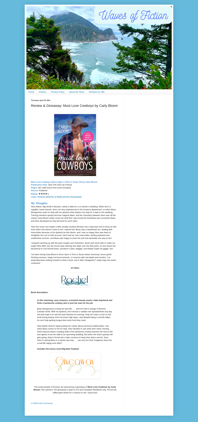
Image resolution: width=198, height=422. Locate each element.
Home (31, 92)
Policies (42, 92)
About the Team (76, 92)
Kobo (66, 197)
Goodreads (76, 197)
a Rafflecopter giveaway (42, 403)
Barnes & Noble (54, 197)
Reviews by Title (97, 92)
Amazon (41, 197)
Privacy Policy (58, 92)
